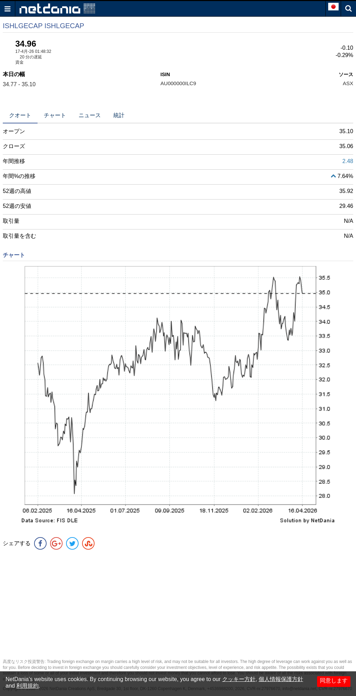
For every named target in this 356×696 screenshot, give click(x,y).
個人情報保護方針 (281, 679)
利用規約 (27, 686)
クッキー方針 (239, 679)
